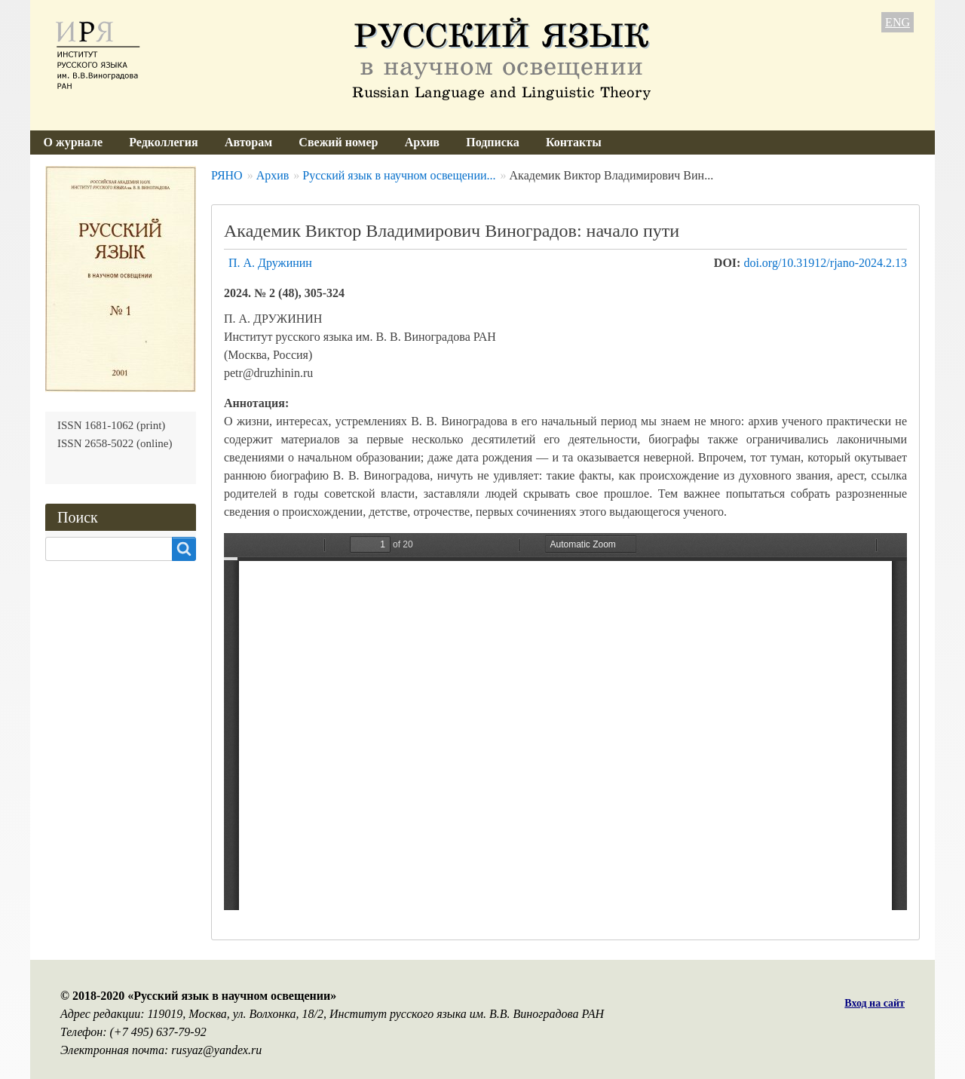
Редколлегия (163, 142)
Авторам (248, 142)
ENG (897, 22)
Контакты (574, 142)
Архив (422, 142)
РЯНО (227, 175)
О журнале (73, 142)
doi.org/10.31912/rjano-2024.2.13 (825, 262)
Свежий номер (338, 142)
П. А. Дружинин (270, 262)
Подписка (492, 142)
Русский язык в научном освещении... (398, 175)
